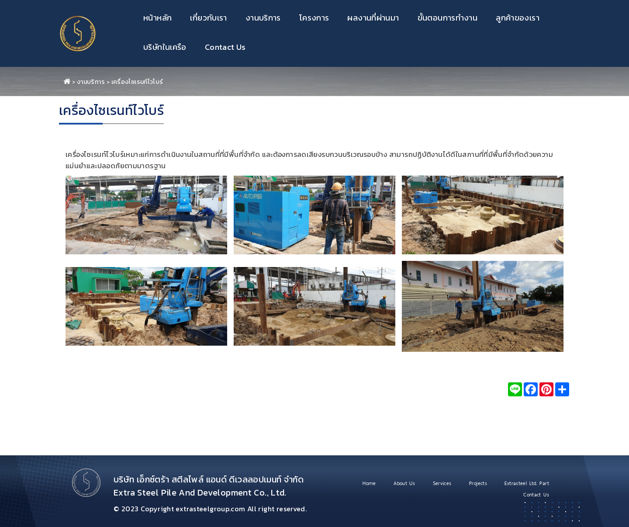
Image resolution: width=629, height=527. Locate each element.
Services (442, 483)
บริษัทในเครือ (165, 47)
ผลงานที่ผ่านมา (373, 18)
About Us (404, 483)
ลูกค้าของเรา (517, 18)
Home (369, 483)
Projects (478, 483)
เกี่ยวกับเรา (208, 18)
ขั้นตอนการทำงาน (448, 18)
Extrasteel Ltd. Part (527, 483)
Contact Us (225, 47)
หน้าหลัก (157, 18)
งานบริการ (263, 18)
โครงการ (314, 18)
